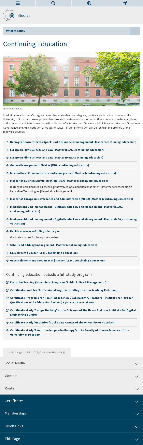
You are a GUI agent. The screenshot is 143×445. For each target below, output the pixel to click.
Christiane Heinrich (50, 352)
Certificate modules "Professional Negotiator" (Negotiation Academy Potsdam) (63, 290)
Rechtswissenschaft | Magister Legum (35, 231)
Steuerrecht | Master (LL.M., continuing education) (44, 253)
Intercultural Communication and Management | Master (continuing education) (63, 173)
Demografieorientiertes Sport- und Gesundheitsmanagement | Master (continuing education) (73, 142)
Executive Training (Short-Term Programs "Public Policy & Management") (58, 282)
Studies (23, 15)
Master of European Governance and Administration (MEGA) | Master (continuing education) (71, 199)
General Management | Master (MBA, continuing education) (49, 165)
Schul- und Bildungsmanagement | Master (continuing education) (53, 245)
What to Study (73, 31)
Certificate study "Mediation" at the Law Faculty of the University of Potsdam (62, 322)
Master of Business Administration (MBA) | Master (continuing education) (59, 181)
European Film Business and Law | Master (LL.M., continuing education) (57, 150)
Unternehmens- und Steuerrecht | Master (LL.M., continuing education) (57, 260)
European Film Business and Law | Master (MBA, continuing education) (56, 157)
